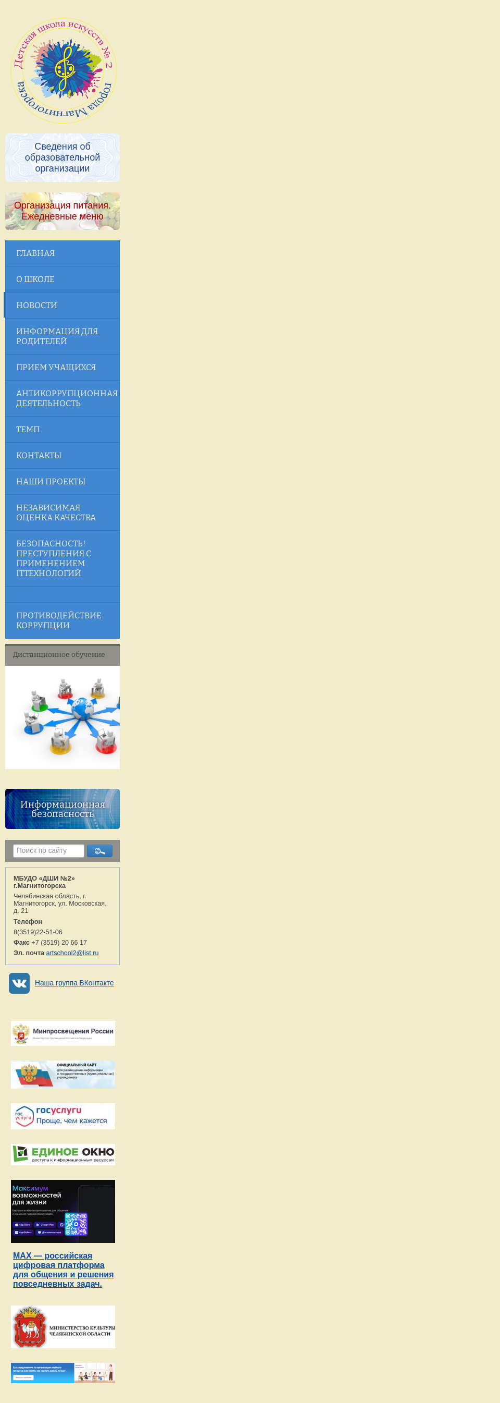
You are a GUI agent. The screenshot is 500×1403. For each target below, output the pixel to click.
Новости (36, 305)
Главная (35, 253)
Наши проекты (50, 481)
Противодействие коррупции (59, 620)
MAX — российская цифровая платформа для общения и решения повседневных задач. (63, 1269)
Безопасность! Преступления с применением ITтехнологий (53, 558)
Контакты (38, 455)
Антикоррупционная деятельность (67, 398)
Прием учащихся (56, 367)
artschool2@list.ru (72, 953)
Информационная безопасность (62, 809)
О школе (35, 279)
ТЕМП (28, 429)
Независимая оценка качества (56, 512)
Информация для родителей (57, 336)
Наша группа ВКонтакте (74, 983)
